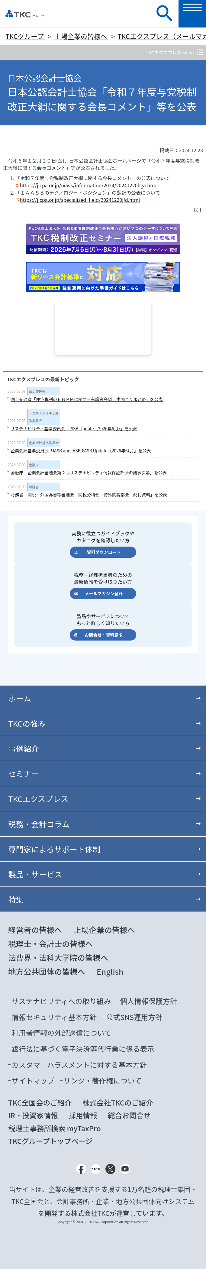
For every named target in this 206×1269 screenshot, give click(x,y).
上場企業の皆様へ (81, 36)
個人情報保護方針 (148, 1001)
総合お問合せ (129, 1115)
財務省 (34, 486)
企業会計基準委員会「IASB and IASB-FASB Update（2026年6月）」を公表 (81, 450)
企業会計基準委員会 (44, 442)
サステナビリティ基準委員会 (44, 417)
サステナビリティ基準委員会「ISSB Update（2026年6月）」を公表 (74, 428)
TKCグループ (25, 36)
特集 (16, 899)
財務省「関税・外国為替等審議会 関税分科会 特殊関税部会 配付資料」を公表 (89, 495)
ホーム (19, 698)
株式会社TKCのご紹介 (117, 1102)
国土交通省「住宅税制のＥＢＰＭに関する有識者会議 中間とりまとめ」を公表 (87, 399)
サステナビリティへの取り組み (61, 1001)
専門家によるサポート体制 (54, 848)
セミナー (23, 773)
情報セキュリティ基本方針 (54, 1017)
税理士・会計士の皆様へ (50, 943)
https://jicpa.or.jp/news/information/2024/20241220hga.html (89, 185)
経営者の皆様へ (35, 929)
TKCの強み (27, 723)
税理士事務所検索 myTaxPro (54, 1128)
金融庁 (34, 464)
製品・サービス (35, 874)
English (110, 971)
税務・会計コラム (38, 823)
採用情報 (83, 1115)
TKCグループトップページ (50, 1141)
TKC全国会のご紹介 (40, 1102)
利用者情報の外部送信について (61, 1033)
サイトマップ (32, 1080)
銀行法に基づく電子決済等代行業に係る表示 (82, 1049)
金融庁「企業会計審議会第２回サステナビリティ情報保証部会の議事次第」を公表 (89, 473)
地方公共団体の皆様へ (46, 971)
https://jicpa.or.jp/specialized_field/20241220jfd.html (80, 199)
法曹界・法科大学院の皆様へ (58, 957)
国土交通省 (37, 391)
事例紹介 (23, 748)
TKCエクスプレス (38, 798)
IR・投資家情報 (33, 1115)
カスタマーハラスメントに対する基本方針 (79, 1065)
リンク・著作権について (102, 1080)
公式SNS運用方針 (134, 1017)
